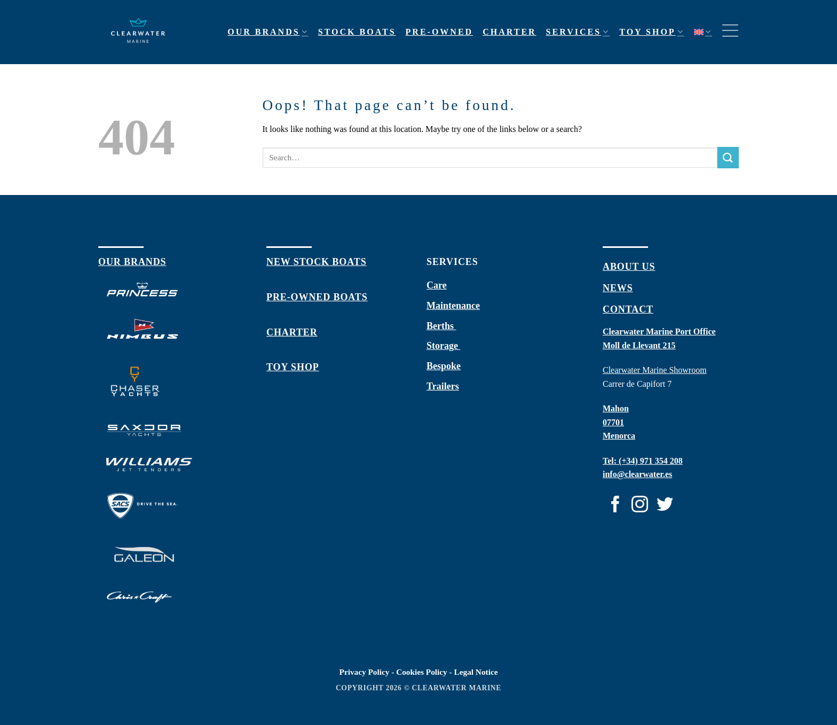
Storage (443, 345)
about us (629, 266)
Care (437, 285)
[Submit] (728, 157)
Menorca (619, 435)
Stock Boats (357, 31)
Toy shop (651, 32)
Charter (509, 31)
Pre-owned (439, 31)
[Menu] (730, 32)
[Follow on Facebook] (615, 505)
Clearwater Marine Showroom (655, 370)
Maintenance (453, 305)
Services (578, 32)
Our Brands (268, 32)
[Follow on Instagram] (639, 505)
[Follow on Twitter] (665, 505)
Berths (441, 326)
